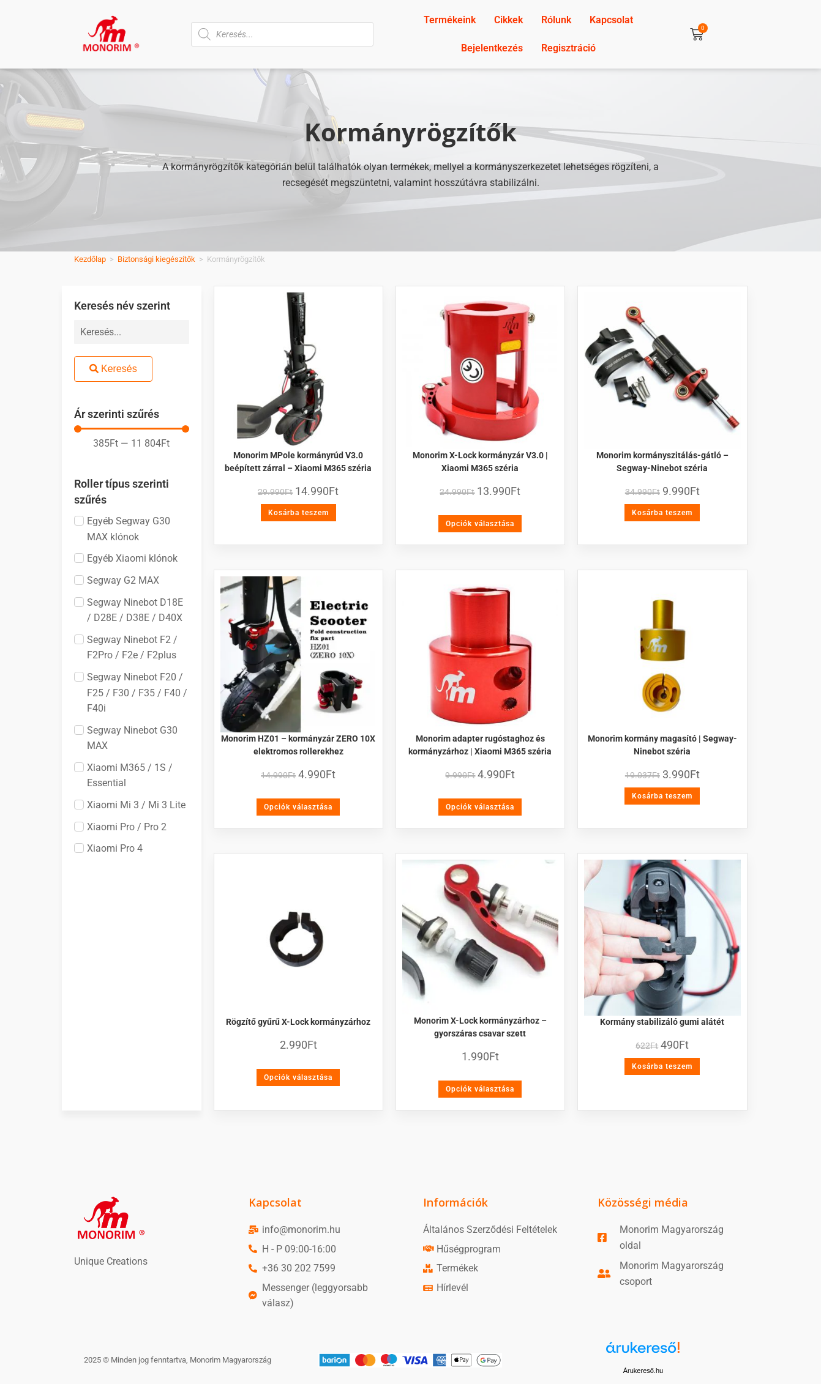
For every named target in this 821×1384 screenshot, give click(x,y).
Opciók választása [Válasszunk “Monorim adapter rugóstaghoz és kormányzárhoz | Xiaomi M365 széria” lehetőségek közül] (480, 807)
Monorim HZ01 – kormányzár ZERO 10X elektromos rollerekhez (298, 745)
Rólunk (556, 20)
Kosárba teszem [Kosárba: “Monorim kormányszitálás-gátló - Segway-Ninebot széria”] (662, 512)
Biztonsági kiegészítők (156, 259)
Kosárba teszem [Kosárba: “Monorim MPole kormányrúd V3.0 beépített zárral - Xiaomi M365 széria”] (298, 512)
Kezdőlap (90, 259)
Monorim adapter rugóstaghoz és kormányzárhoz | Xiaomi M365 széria (480, 745)
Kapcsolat (611, 20)
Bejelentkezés (492, 48)
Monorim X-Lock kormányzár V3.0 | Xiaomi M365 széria (480, 461)
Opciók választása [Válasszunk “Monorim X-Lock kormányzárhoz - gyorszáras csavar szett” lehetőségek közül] (480, 1089)
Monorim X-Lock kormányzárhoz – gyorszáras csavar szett (480, 1027)
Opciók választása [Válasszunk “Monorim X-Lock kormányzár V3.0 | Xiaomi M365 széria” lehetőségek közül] (480, 523)
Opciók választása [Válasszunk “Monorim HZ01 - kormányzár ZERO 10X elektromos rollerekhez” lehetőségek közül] (298, 807)
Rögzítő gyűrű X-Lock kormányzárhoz (298, 1022)
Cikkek (508, 20)
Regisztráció (568, 48)
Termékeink (450, 20)
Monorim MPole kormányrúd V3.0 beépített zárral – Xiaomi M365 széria (298, 461)
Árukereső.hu (643, 1370)
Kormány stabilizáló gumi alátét (662, 1022)
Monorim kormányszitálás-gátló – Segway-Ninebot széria (662, 461)
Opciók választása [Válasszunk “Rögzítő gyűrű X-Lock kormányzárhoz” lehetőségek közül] (298, 1077)
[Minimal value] (131, 429)
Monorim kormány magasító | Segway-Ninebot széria (662, 745)
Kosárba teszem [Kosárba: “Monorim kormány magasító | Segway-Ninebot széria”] (662, 796)
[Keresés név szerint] (131, 332)
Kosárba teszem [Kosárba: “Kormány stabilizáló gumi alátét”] (662, 1066)
